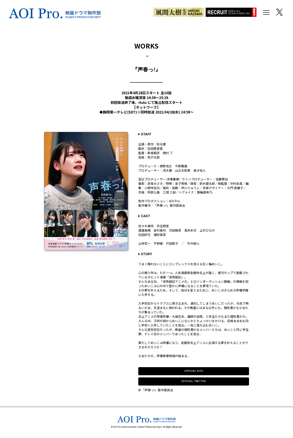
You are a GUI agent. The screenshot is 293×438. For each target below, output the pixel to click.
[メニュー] (266, 13)
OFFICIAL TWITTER (193, 381)
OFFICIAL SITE (193, 371)
